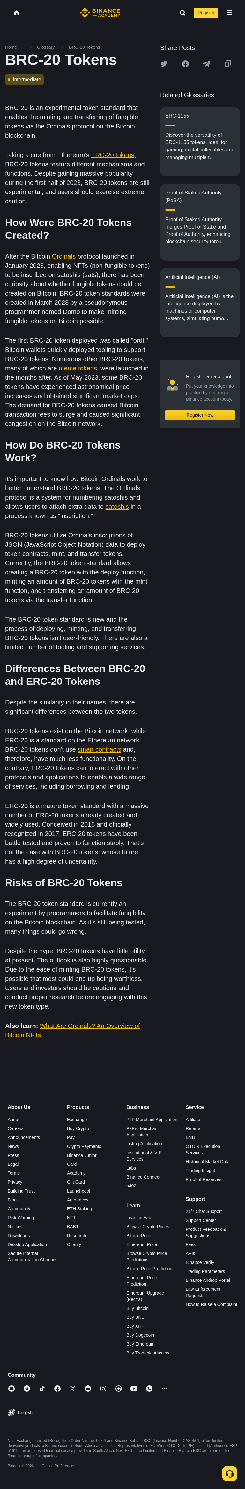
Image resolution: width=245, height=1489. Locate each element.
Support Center (201, 1220)
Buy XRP (135, 1326)
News (13, 1146)
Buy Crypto (78, 1128)
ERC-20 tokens (113, 154)
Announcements (24, 1137)
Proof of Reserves (203, 1179)
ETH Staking (79, 1208)
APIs (190, 1253)
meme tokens (78, 368)
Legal (13, 1164)
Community (19, 1208)
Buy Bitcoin (137, 1308)
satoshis (117, 506)
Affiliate (193, 1119)
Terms (14, 1173)
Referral (194, 1128)
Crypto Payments (84, 1146)
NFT (71, 1217)
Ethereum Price (141, 1244)
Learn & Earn (139, 1217)
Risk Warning (21, 1217)
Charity (74, 1244)
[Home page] (100, 13)
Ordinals (64, 256)
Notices (15, 1226)
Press (13, 1155)
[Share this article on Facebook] (185, 64)
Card (72, 1164)
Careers (16, 1128)
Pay (71, 1137)
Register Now (200, 415)
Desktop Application (27, 1244)
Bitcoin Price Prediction (149, 1268)
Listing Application (144, 1143)
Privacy (15, 1182)
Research (76, 1235)
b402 (131, 1185)
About (13, 1119)
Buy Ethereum (140, 1344)
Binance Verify (200, 1262)
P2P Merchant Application (151, 1119)
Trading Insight (200, 1170)
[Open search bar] (180, 12)
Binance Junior (82, 1155)
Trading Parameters (205, 1271)
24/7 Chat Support (204, 1211)
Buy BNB (135, 1317)
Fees (191, 1244)
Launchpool (78, 1190)
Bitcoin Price (138, 1235)
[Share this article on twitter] (164, 64)
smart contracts (99, 749)
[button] (230, 13)
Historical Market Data (208, 1161)
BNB (190, 1137)
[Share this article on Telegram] (206, 64)
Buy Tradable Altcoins (147, 1352)
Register (206, 12)
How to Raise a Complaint (211, 1304)
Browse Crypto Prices (147, 1226)
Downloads (19, 1235)
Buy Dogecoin (140, 1335)
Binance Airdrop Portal (208, 1280)
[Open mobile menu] (229, 12)
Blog (12, 1199)
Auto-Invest (78, 1199)
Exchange (77, 1119)
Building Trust (21, 1190)
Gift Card (76, 1182)
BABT (73, 1226)
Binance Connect (143, 1176)
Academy (76, 1173)
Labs (131, 1168)
